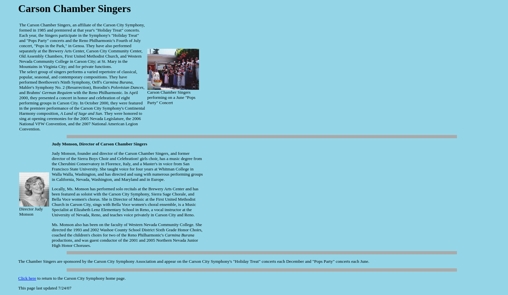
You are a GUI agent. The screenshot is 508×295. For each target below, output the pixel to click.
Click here (27, 278)
